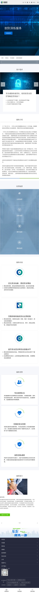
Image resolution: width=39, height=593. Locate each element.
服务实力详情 (6, 515)
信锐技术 (9, 583)
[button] (34, 2)
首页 (2, 58)
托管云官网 (22, 583)
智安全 (6, 58)
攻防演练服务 (19, 58)
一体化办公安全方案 (25, 580)
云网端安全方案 (21, 578)
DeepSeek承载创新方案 (12, 580)
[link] (2, 58)
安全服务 (12, 58)
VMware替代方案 (11, 578)
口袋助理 (16, 583)
